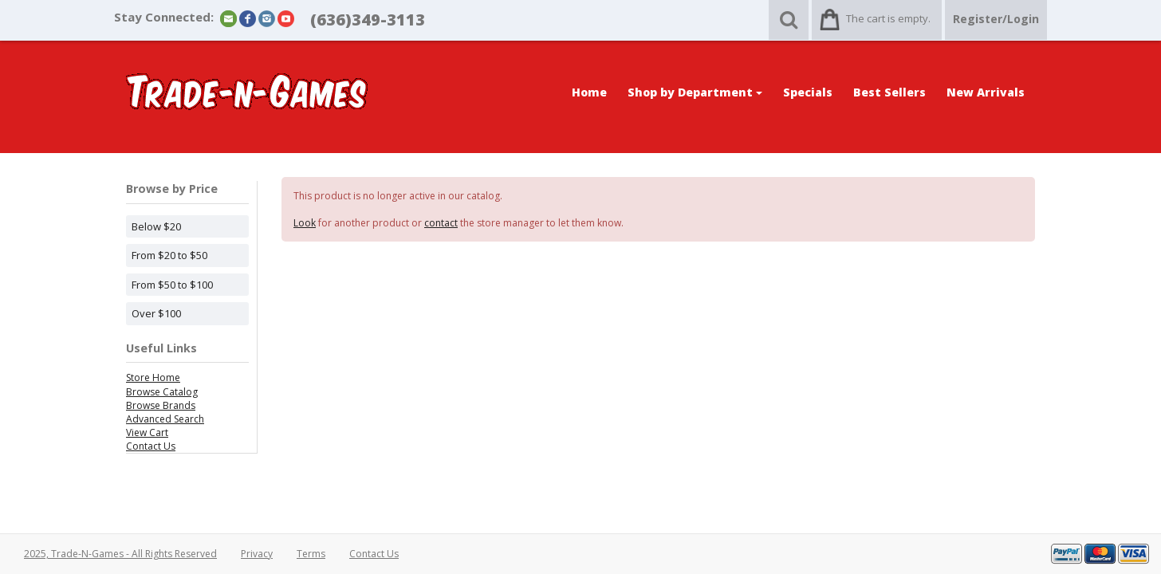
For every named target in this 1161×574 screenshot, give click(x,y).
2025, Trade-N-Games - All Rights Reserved (120, 553)
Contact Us (150, 446)
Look (304, 223)
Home (589, 92)
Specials (807, 92)
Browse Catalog (162, 392)
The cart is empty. (888, 18)
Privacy (257, 553)
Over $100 (156, 313)
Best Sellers (889, 92)
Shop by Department (695, 92)
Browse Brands (160, 405)
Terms (311, 553)
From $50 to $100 (172, 284)
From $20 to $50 (169, 255)
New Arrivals (986, 92)
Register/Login (996, 18)
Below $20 (156, 226)
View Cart (147, 432)
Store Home (153, 377)
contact (441, 223)
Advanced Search (165, 419)
